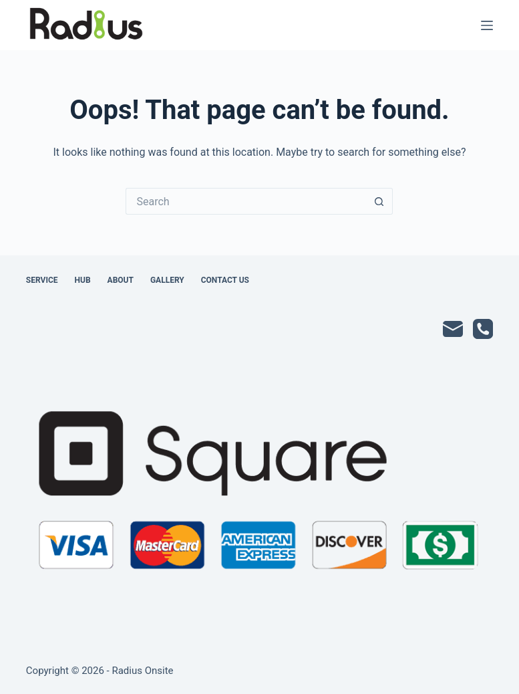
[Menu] (487, 25)
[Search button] (379, 201)
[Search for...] (246, 201)
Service (42, 280)
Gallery (167, 280)
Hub (83, 280)
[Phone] (483, 329)
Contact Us (225, 280)
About (121, 280)
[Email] (453, 329)
